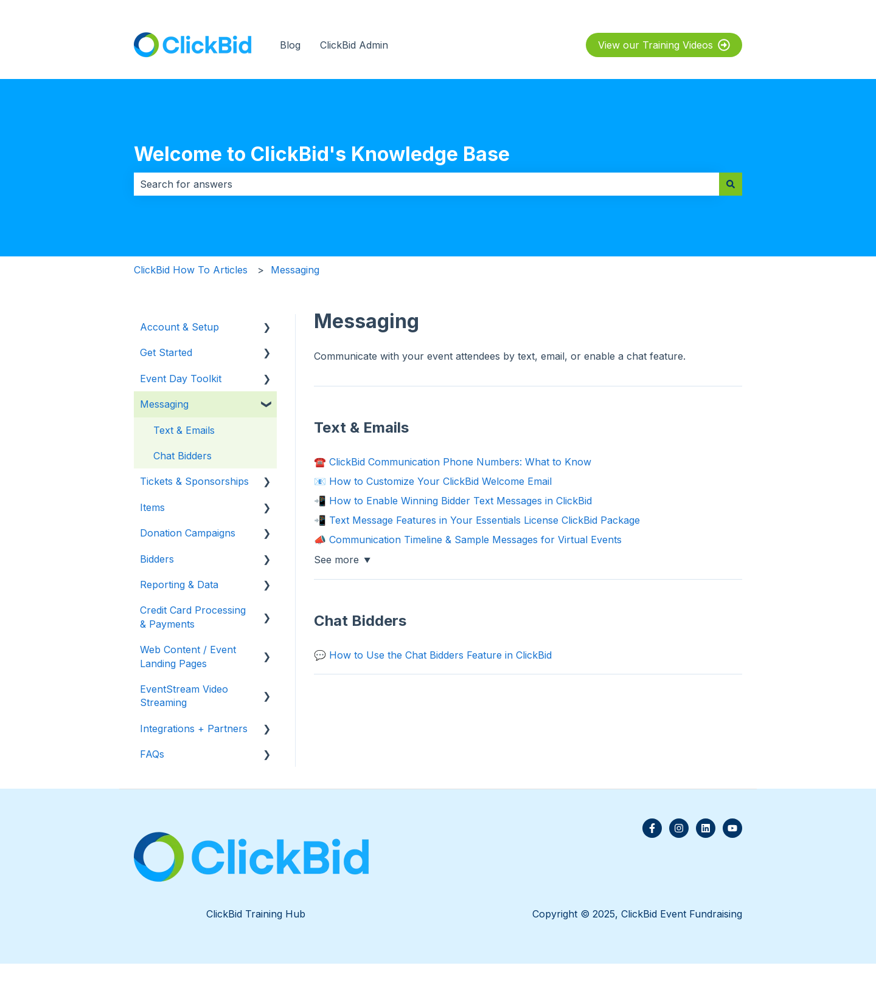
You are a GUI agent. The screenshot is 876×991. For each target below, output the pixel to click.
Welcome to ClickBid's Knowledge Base (322, 154)
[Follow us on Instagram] (679, 828)
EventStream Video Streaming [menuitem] (184, 695)
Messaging (295, 270)
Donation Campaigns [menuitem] (187, 533)
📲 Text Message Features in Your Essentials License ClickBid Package (477, 520)
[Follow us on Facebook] (652, 828)
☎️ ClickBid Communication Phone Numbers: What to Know (452, 462)
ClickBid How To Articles (191, 270)
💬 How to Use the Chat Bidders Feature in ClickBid (433, 655)
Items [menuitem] (152, 507)
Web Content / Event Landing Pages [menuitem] (188, 656)
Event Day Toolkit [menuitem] (180, 378)
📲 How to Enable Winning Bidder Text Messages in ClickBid (453, 501)
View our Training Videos (664, 45)
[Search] (730, 184)
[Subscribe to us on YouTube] (732, 828)
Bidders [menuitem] (157, 559)
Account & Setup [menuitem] (179, 327)
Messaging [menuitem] (164, 404)
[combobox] (426, 184)
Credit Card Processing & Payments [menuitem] (193, 616)
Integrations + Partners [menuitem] (194, 728)
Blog (290, 45)
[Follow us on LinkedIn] (705, 828)
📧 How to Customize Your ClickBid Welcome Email (433, 481)
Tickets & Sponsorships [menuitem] (194, 481)
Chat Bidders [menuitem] (182, 456)
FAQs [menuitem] (152, 754)
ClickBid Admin (354, 45)
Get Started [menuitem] (166, 352)
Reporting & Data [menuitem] (179, 584)
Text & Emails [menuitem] (184, 430)
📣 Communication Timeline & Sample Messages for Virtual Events (468, 539)
